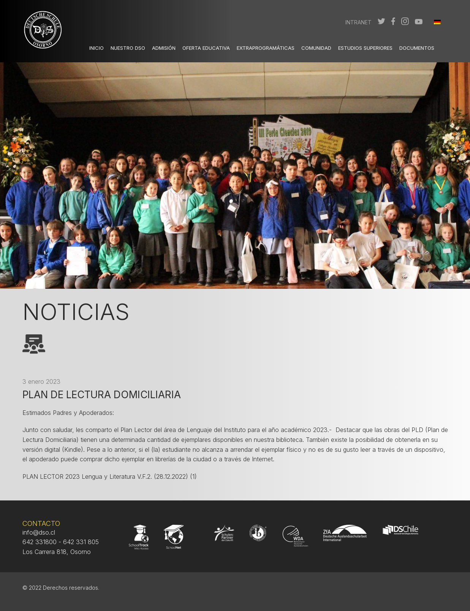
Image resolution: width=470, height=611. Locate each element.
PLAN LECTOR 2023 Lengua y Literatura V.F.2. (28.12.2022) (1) (109, 476)
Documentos (416, 48)
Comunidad (316, 48)
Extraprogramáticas (265, 48)
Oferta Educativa (206, 48)
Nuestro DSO (128, 48)
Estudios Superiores (365, 48)
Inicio (96, 48)
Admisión (164, 48)
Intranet (358, 22)
